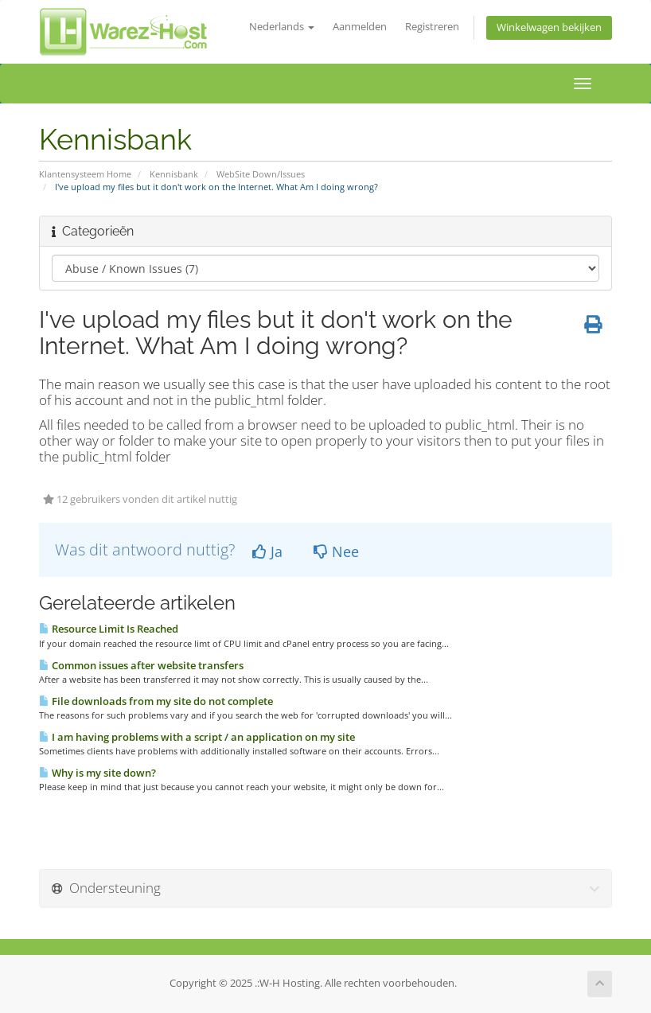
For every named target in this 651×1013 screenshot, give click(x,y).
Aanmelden (360, 26)
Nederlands (281, 26)
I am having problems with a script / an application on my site (197, 737)
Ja (267, 551)
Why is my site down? (97, 773)
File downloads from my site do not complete (156, 701)
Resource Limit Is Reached (108, 628)
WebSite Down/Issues (260, 174)
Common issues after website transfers (141, 665)
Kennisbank (174, 174)
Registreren (432, 26)
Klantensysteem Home (85, 174)
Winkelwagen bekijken (549, 27)
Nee (336, 551)
